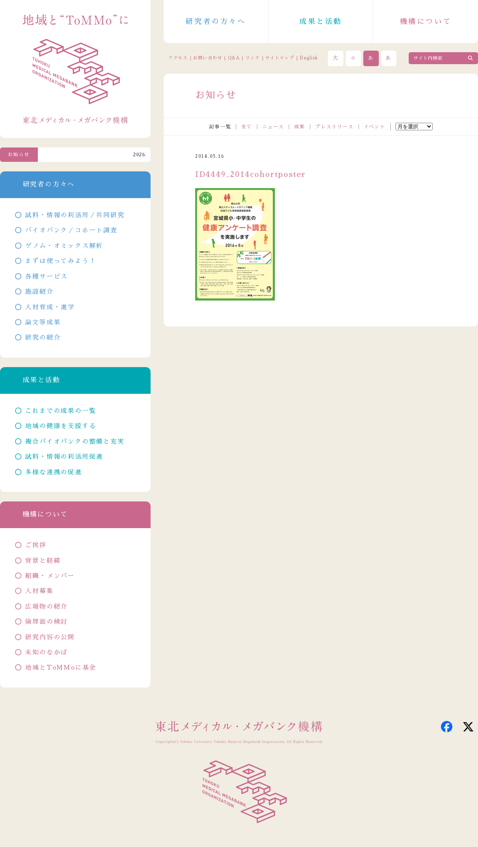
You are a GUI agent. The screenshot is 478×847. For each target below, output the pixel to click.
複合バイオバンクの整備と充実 (74, 441)
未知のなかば (46, 652)
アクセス (178, 58)
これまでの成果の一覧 (60, 411)
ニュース (273, 126)
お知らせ (19, 154)
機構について (426, 21)
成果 (299, 126)
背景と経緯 (43, 561)
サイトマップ (279, 58)
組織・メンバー (50, 576)
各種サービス (46, 276)
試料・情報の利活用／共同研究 (74, 215)
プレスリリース (334, 126)
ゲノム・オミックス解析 (64, 246)
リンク (252, 58)
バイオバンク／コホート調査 (71, 230)
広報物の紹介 (46, 606)
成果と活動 (320, 21)
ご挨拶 (35, 545)
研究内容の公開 (50, 637)
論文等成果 (43, 322)
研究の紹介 (43, 337)
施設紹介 (39, 292)
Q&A (234, 58)
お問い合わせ (207, 58)
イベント (375, 126)
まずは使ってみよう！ (60, 261)
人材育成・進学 (50, 307)
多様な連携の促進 (53, 472)
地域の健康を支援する (60, 426)
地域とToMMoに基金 (60, 667)
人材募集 (39, 591)
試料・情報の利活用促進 (64, 457)
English (309, 58)
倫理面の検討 (46, 622)
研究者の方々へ (216, 21)
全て (246, 126)
